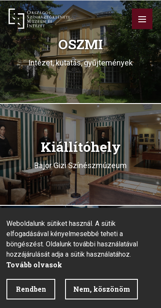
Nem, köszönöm (101, 288)
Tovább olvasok (34, 264)
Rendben (31, 288)
